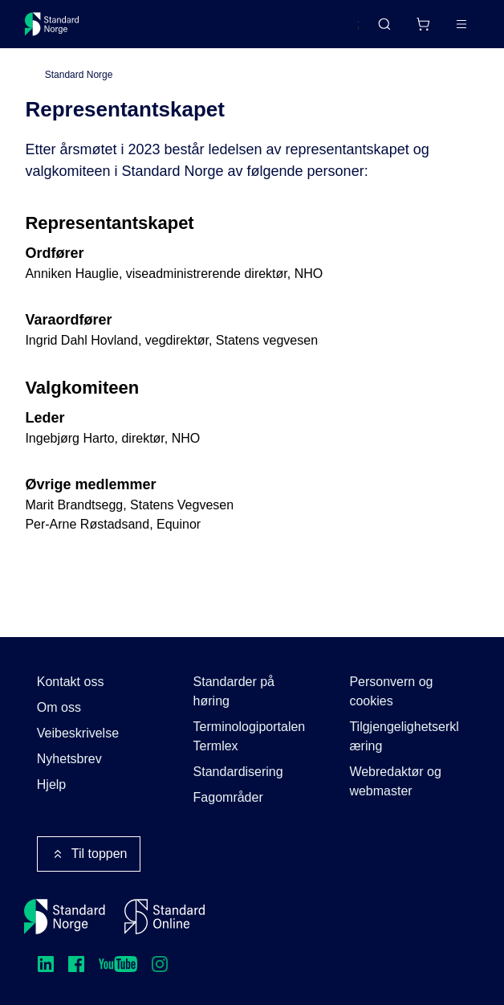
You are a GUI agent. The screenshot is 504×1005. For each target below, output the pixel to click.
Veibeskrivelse (78, 733)
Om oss (59, 707)
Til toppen (89, 854)
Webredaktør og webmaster (395, 781)
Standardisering (238, 771)
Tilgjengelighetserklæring (403, 736)
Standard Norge (79, 74)
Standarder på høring (233, 691)
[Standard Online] (164, 916)
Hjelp (51, 784)
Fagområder (228, 797)
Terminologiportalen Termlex (249, 736)
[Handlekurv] (423, 24)
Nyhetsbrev (69, 759)
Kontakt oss (70, 681)
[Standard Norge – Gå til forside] (52, 24)
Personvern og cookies (391, 691)
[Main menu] (461, 24)
